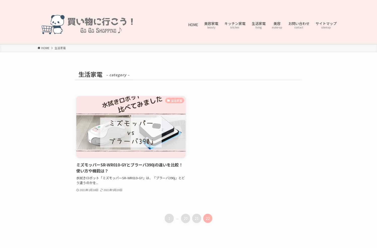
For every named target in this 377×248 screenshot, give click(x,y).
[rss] (323, 3)
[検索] (336, 3)
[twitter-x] (310, 3)
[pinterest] (317, 3)
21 (197, 218)
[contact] (330, 3)
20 (186, 218)
